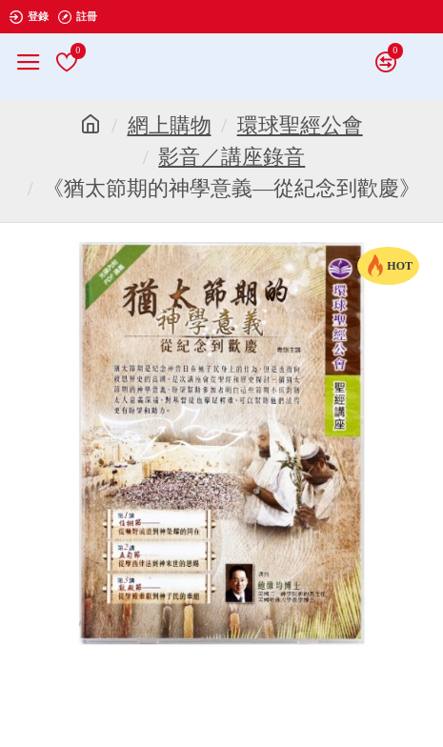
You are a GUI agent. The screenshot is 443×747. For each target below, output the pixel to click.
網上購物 (169, 125)
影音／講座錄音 (231, 157)
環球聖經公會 (300, 125)
